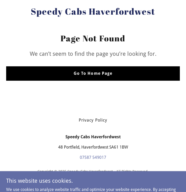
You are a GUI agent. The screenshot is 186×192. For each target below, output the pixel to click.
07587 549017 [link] (93, 157)
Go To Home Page (93, 73)
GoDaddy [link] (103, 179)
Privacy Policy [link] (93, 120)
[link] (93, 13)
